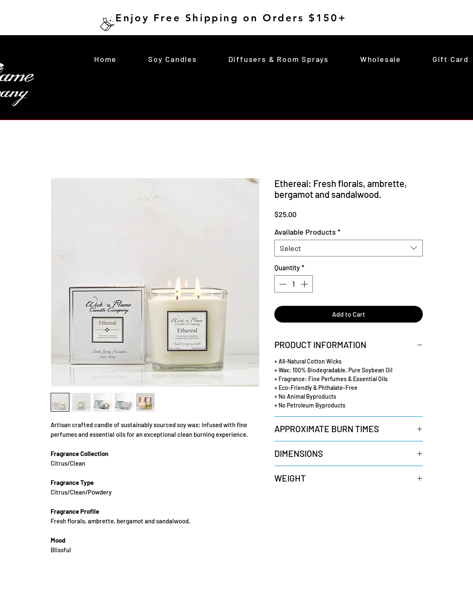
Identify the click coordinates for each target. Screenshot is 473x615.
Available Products (307, 231)
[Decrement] (282, 284)
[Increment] (305, 284)
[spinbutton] (293, 284)
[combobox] (348, 248)
